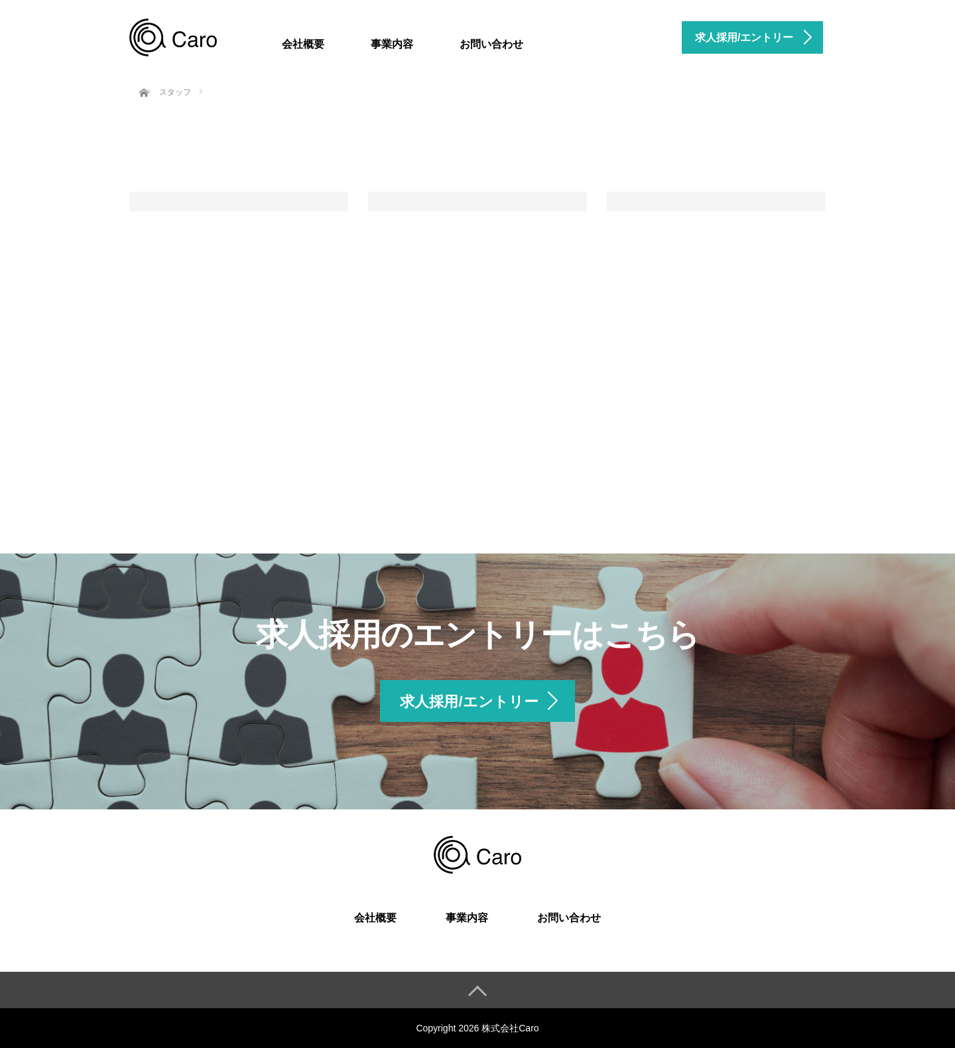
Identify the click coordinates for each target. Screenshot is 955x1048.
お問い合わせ (491, 44)
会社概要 (303, 44)
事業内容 (392, 44)
